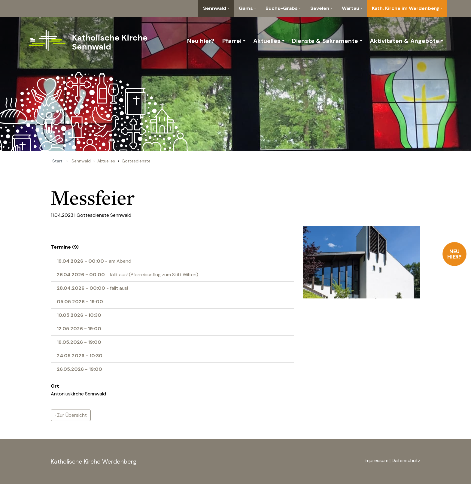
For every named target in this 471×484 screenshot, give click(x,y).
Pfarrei (232, 41)
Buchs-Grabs (282, 8)
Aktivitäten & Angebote (404, 41)
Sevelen (319, 8)
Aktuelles (267, 41)
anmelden (354, 460)
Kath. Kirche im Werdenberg (405, 8)
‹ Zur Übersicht (71, 415)
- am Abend (94, 261)
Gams (246, 8)
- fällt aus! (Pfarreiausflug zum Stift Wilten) (127, 274)
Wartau (350, 8)
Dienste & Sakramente (325, 41)
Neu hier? (454, 254)
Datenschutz (406, 460)
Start (57, 161)
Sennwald (214, 8)
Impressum (376, 460)
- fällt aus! (92, 288)
